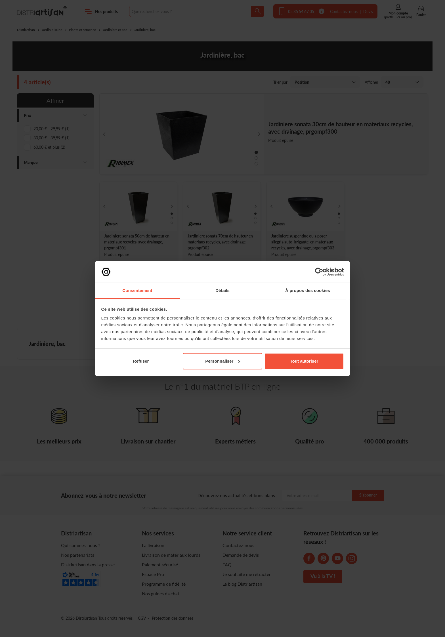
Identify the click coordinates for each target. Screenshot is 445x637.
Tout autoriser (304, 361)
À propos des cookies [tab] (307, 290)
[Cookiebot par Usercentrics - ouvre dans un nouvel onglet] (319, 272)
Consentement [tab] (137, 290)
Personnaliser (222, 361)
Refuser (141, 361)
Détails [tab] (222, 290)
